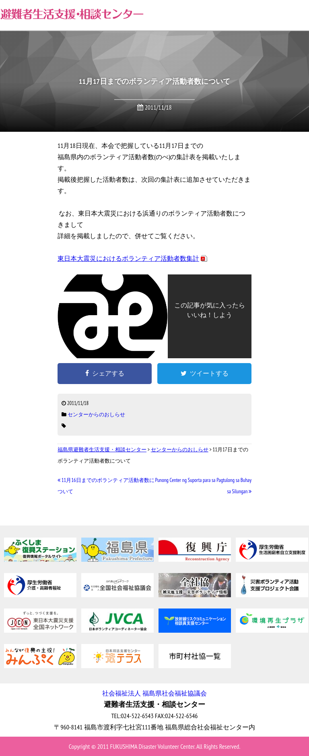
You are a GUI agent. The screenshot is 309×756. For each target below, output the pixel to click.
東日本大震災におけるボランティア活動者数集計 (128, 258)
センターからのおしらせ (96, 414)
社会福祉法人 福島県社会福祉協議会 (154, 693)
